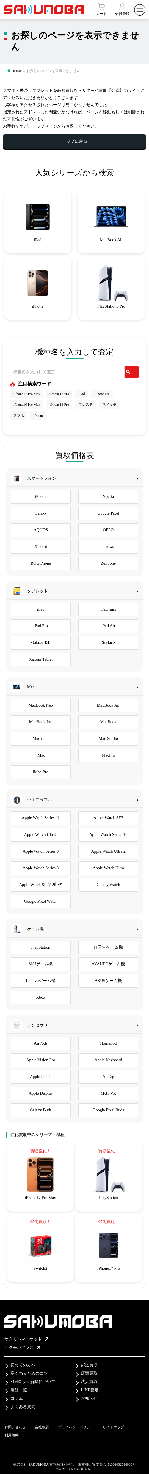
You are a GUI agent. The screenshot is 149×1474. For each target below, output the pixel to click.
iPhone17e (101, 394)
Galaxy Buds (40, 1110)
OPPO (108, 530)
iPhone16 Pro (59, 404)
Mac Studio (108, 738)
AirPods (41, 1043)
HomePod (108, 1043)
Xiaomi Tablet (41, 659)
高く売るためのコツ (29, 1373)
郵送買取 (89, 1365)
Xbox (40, 997)
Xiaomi (40, 546)
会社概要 (42, 1427)
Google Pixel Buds (108, 1110)
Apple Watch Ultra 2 (108, 851)
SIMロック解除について (32, 1381)
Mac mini (41, 738)
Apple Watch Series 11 (41, 818)
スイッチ (109, 404)
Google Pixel (108, 513)
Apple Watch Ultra (108, 868)
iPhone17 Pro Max (26, 394)
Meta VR (108, 1093)
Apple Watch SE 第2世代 (40, 884)
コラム (16, 1398)
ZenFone (108, 563)
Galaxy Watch (108, 884)
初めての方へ (22, 1365)
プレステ (86, 404)
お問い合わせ (15, 1427)
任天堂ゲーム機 (108, 947)
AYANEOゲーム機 (108, 964)
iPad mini (108, 609)
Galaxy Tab (40, 642)
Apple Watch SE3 (108, 818)
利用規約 (11, 1435)
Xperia (108, 496)
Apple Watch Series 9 (41, 851)
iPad (82, 394)
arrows (108, 546)
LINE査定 (90, 1390)
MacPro (108, 755)
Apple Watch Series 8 (41, 868)
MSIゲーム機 (41, 964)
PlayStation (41, 947)
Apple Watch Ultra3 (40, 834)
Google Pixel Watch (40, 901)
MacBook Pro (40, 722)
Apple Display (41, 1093)
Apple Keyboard (108, 1060)
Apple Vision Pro (40, 1060)
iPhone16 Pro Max (26, 404)
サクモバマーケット (26, 1339)
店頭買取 (89, 1373)
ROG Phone (41, 563)
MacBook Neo (41, 705)
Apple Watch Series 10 (108, 834)
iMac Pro (40, 772)
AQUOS (41, 530)
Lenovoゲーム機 (40, 980)
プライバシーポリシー (76, 1427)
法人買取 (89, 1381)
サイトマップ (113, 1427)
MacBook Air (108, 705)
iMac (40, 755)
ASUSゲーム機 (108, 980)
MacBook (108, 722)
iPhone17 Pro (59, 394)
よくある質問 (22, 1407)
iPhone (38, 416)
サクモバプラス (22, 1347)
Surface (108, 642)
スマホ (18, 416)
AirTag (108, 1076)
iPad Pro (41, 626)
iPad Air (108, 626)
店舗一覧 (18, 1390)
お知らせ (89, 1398)
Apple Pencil (40, 1076)
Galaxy (41, 513)
